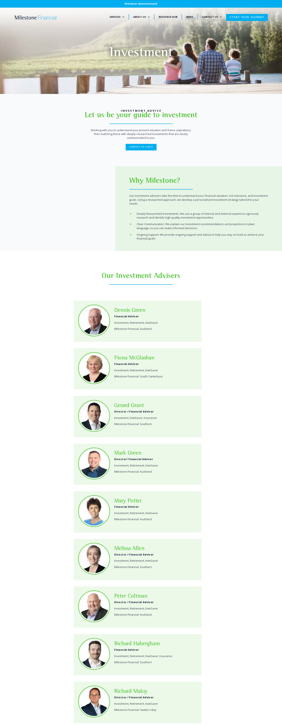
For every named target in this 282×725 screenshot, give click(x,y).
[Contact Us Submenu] (222, 17)
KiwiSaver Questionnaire (141, 3)
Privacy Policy (23, 706)
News (189, 16)
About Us (139, 16)
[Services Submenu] (125, 17)
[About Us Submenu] (150, 17)
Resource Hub (168, 16)
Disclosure (41, 706)
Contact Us (210, 16)
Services (115, 16)
